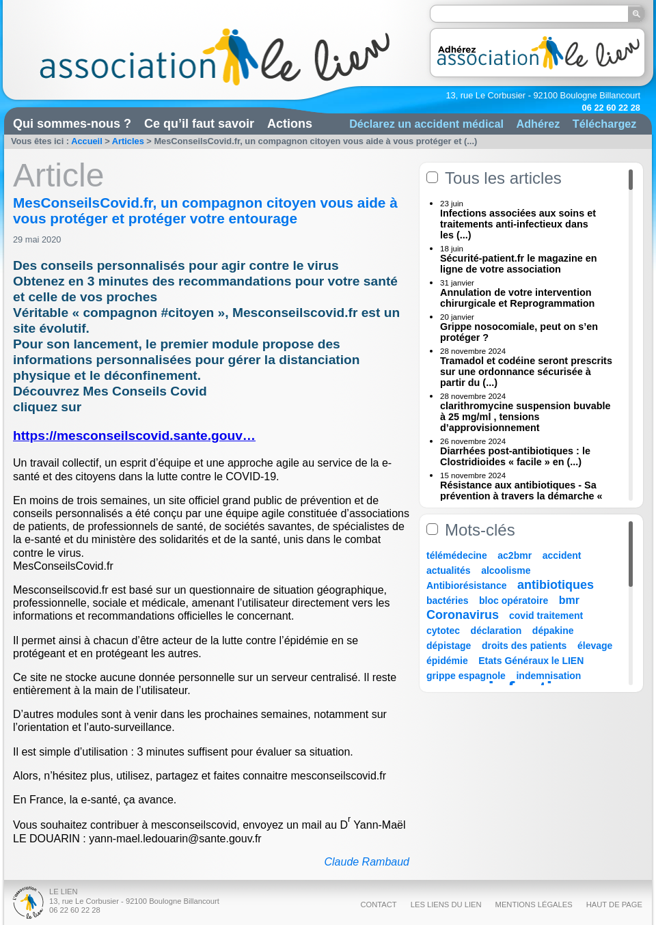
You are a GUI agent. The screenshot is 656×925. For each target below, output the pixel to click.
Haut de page (614, 904)
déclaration (496, 630)
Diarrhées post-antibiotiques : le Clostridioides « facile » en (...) (515, 456)
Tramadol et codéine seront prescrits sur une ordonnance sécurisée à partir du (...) (526, 371)
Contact (378, 904)
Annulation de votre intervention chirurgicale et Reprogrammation (517, 298)
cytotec (443, 630)
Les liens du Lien (446, 904)
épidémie (447, 660)
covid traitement (546, 615)
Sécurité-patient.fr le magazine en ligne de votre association (518, 264)
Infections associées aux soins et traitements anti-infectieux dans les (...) (518, 224)
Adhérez (538, 124)
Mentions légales (534, 904)
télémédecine (456, 555)
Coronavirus (464, 615)
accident (562, 555)
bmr (569, 600)
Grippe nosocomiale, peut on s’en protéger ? (519, 332)
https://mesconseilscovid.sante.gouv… (134, 435)
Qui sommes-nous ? (72, 123)
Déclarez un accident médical (426, 124)
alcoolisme (505, 570)
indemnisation (548, 675)
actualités (448, 570)
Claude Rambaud (366, 862)
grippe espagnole (466, 675)
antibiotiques (555, 585)
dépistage (448, 645)
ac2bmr (514, 555)
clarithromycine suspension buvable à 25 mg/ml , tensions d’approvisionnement (525, 416)
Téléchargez (605, 124)
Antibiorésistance (466, 585)
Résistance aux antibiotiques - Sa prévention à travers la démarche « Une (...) (521, 496)
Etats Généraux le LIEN (531, 660)
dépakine (553, 630)
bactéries (447, 600)
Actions (289, 123)
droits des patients (524, 645)
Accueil (86, 141)
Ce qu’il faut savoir (199, 123)
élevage (594, 645)
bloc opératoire (513, 600)
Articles (128, 141)
